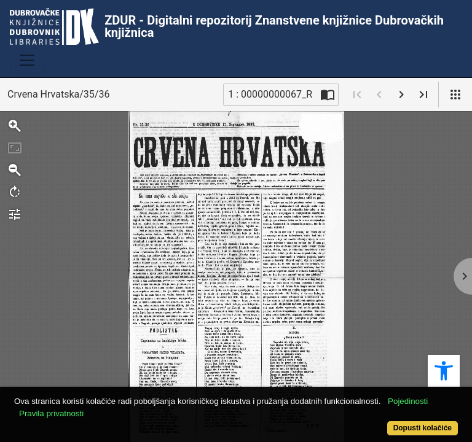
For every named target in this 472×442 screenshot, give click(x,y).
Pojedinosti (408, 401)
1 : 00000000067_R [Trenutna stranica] (270, 94)
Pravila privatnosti (51, 413)
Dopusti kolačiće (422, 428)
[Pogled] (455, 94)
